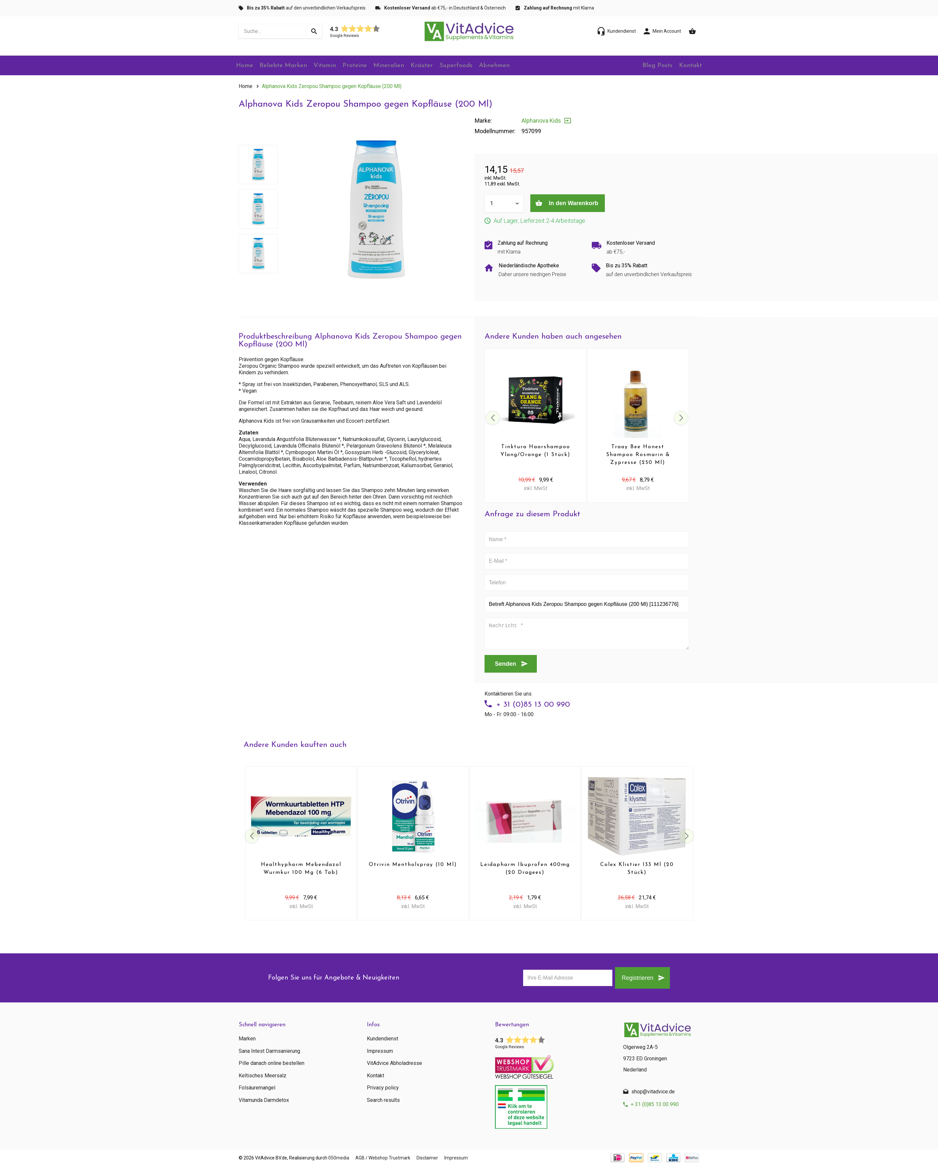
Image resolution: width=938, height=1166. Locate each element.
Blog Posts (653, 66)
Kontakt (689, 66)
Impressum (380, 1051)
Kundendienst (382, 1039)
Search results (383, 1100)
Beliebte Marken (287, 66)
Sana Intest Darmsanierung (269, 1051)
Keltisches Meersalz (262, 1076)
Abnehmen (510, 66)
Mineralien (399, 66)
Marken (247, 1039)
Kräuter (434, 66)
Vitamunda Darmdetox (264, 1100)
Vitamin (331, 66)
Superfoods (470, 66)
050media (338, 1157)
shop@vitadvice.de (653, 1091)
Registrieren (633, 978)
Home (246, 66)
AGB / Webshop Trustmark (388, 1157)
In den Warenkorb (576, 203)
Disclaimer (438, 1157)
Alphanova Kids (541, 120)
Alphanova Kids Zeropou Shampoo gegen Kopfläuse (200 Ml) (331, 86)
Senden (505, 664)
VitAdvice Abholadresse (394, 1063)
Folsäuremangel (257, 1088)
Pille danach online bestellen (271, 1063)
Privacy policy (383, 1088)
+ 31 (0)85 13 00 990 (533, 705)
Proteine (363, 66)
